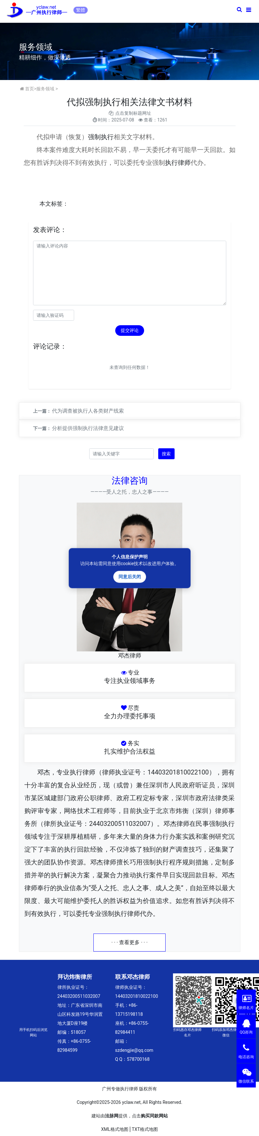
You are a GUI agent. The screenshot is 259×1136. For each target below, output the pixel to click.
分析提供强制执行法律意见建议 (88, 428)
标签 (57, 203)
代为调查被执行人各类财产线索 (88, 411)
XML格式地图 (114, 1129)
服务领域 (45, 88)
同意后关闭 (129, 576)
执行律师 (178, 162)
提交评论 (130, 330)
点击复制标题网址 (133, 113)
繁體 (80, 10)
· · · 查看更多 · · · (129, 942)
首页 (29, 88)
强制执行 (101, 137)
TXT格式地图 (145, 1129)
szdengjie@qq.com (134, 1050)
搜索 (166, 453)
